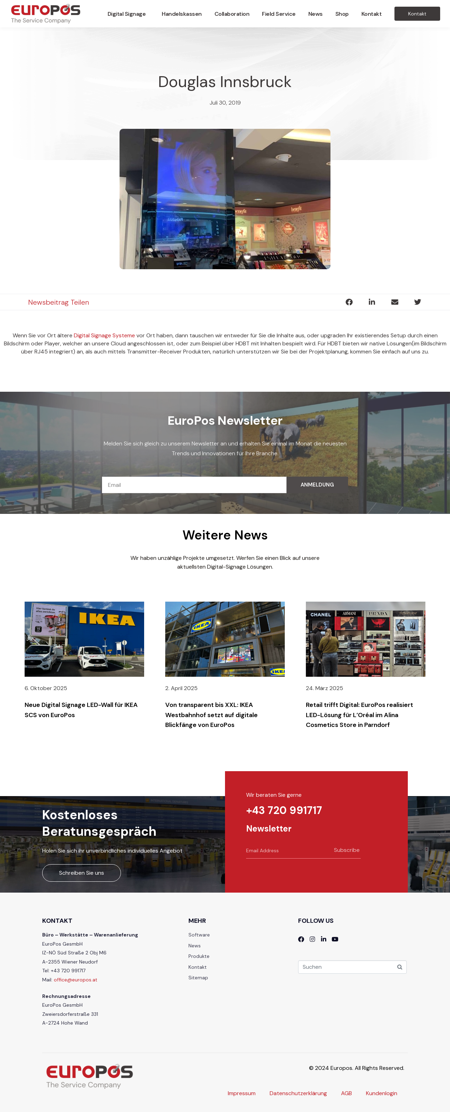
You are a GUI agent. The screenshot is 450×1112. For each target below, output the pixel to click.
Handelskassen (182, 14)
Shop (342, 14)
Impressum (242, 1093)
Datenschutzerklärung (298, 1093)
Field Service (279, 14)
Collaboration (232, 14)
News (315, 14)
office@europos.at (75, 980)
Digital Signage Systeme (104, 335)
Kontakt (371, 14)
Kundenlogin (381, 1093)
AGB (346, 1093)
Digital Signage (127, 14)
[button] (349, 302)
